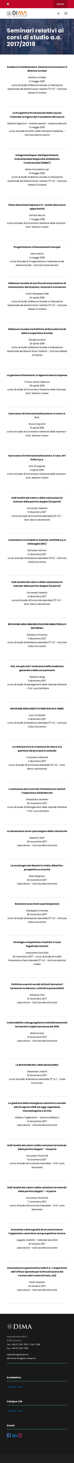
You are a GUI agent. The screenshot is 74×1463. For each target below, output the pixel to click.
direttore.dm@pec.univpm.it (21, 1358)
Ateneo (60, 4)
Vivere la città (14, 1386)
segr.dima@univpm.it (18, 1354)
